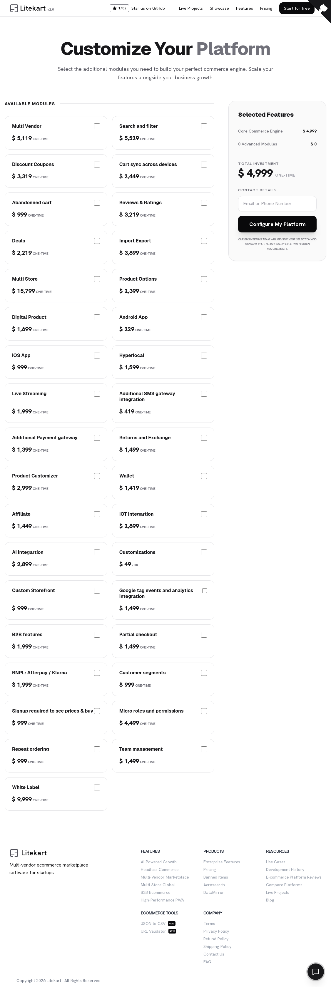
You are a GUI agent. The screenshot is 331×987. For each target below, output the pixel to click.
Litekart (54, 980)
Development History (285, 869)
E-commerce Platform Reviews (294, 877)
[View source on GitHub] (319, 12)
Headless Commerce (159, 869)
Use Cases (275, 861)
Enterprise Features (221, 861)
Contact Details (257, 190)
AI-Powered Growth (159, 861)
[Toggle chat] (315, 971)
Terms (209, 923)
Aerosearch (214, 884)
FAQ (207, 961)
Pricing (266, 8)
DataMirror (213, 892)
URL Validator (153, 931)
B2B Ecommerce (155, 892)
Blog (270, 900)
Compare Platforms (284, 884)
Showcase (219, 8)
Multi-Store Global (158, 884)
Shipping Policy (217, 946)
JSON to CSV (153, 923)
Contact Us (213, 954)
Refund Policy (215, 938)
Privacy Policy (216, 931)
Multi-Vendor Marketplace (165, 877)
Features (244, 8)
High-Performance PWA (162, 900)
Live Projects (191, 8)
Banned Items (215, 877)
